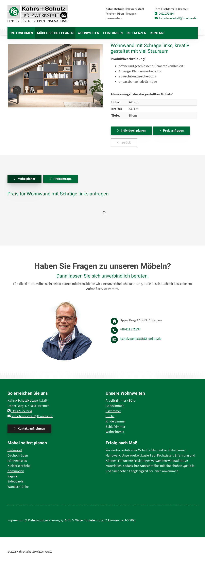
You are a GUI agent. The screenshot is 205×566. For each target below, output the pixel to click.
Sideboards (15, 481)
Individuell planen (133, 130)
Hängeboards (17, 460)
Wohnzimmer (115, 431)
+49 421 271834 (130, 329)
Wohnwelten (88, 33)
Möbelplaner (26, 179)
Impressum (15, 520)
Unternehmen (21, 33)
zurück (126, 142)
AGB (67, 520)
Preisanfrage (62, 179)
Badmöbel (14, 450)
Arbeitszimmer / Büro (121, 400)
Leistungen (113, 33)
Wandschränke (18, 486)
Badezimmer (115, 405)
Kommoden (15, 471)
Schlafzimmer (115, 426)
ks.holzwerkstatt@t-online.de (175, 18)
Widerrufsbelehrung (89, 520)
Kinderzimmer (116, 421)
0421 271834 (164, 13)
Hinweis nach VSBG (121, 520)
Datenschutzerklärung (44, 520)
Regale (12, 476)
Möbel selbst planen (55, 33)
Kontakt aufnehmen (31, 428)
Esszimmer (113, 411)
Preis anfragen (173, 130)
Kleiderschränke (18, 465)
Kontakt (157, 33)
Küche (110, 416)
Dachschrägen (17, 455)
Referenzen (136, 33)
